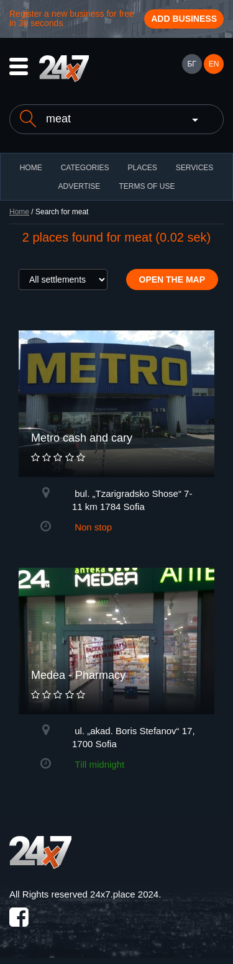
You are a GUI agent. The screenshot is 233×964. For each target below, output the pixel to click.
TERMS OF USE (147, 186)
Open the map (172, 279)
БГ (191, 64)
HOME (31, 167)
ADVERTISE (79, 186)
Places (142, 167)
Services (194, 167)
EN (214, 64)
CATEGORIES (85, 167)
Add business (184, 19)
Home (19, 211)
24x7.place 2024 (124, 894)
